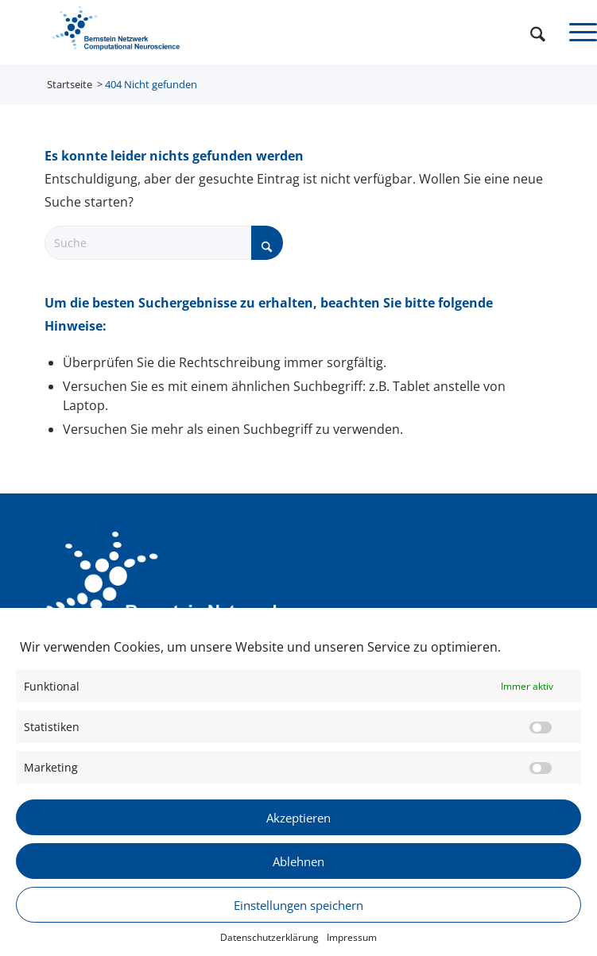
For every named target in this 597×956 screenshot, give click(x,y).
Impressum (352, 944)
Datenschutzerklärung (269, 944)
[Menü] (575, 32)
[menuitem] (529, 32)
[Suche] (529, 32)
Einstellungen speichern (298, 911)
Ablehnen (298, 868)
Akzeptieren (298, 824)
